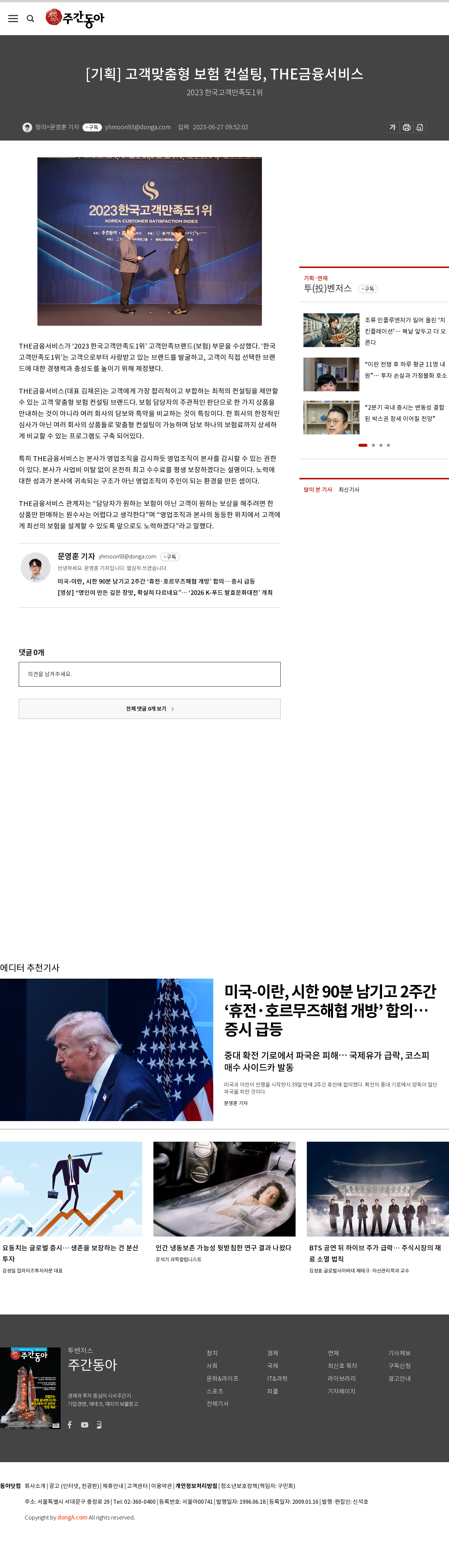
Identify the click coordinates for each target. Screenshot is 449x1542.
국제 (272, 1366)
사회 (212, 1366)
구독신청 (399, 1366)
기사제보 (399, 1353)
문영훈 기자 (76, 556)
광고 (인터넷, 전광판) (74, 1486)
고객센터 (137, 1486)
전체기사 (218, 1403)
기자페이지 (342, 1391)
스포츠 (215, 1391)
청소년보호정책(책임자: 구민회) (258, 1486)
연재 (333, 1353)
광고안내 (399, 1378)
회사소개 (35, 1486)
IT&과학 (277, 1378)
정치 (212, 1353)
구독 (93, 127)
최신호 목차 (342, 1366)
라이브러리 (342, 1378)
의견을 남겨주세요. (50, 674)
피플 (272, 1391)
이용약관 (161, 1486)
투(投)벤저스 (328, 288)
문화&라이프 (223, 1378)
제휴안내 (113, 1486)
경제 (272, 1353)
